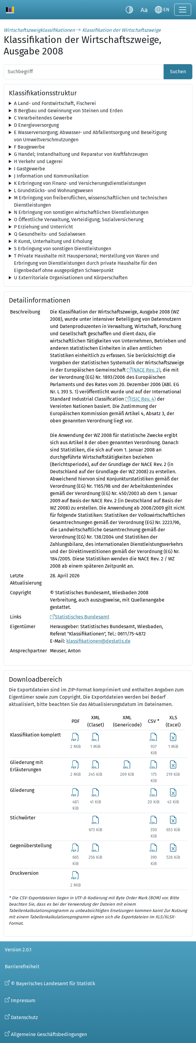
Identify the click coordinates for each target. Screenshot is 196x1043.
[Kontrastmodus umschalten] (129, 9)
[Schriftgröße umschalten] (144, 9)
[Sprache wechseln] (162, 9)
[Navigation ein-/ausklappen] (182, 10)
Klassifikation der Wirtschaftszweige (121, 30)
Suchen (178, 71)
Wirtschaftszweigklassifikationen (39, 30)
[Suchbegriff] (84, 71)
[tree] (98, 103)
